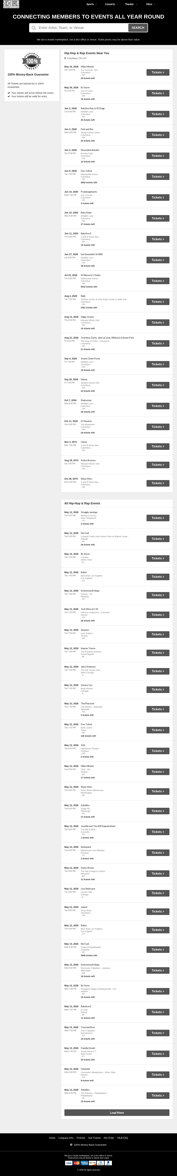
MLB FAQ (122, 1137)
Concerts (111, 4)
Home (52, 1137)
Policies (81, 1137)
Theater (131, 4)
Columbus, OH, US (75, 58)
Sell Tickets (94, 1137)
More (151, 4)
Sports (92, 4)
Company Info (66, 1137)
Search (138, 27)
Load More (117, 1112)
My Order (109, 1137)
